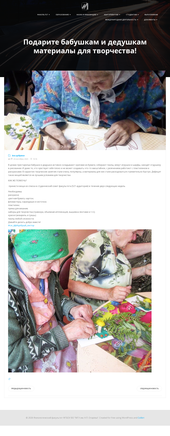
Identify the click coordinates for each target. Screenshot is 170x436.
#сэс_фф (12, 235)
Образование (63, 15)
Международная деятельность (121, 20)
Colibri (141, 428)
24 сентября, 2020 (19, 169)
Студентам (132, 15)
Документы (150, 20)
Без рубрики (18, 165)
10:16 (33, 169)
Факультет (43, 15)
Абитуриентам (111, 15)
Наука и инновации (87, 15)
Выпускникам (150, 15)
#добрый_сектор (25, 235)
